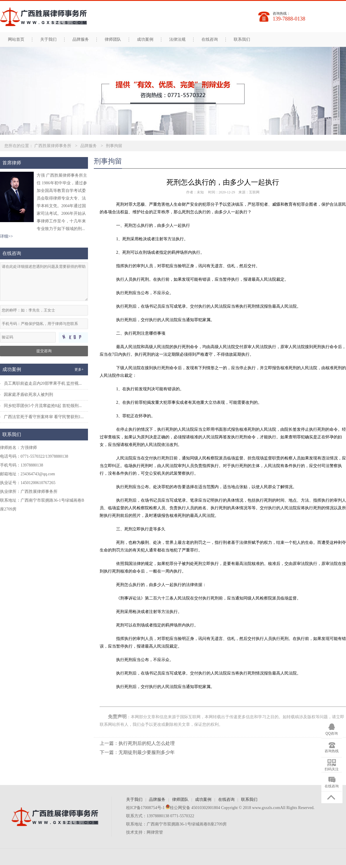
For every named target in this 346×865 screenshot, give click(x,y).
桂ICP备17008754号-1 (145, 808)
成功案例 (145, 40)
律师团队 (113, 40)
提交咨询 (44, 351)
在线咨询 (209, 40)
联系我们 (242, 40)
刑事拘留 (114, 146)
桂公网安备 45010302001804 (192, 808)
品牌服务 (80, 40)
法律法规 (177, 40)
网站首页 (16, 40)
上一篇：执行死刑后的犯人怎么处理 (137, 743)
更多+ (79, 369)
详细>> (6, 236)
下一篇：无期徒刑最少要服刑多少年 (137, 752)
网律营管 (155, 832)
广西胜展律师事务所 (52, 146)
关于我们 (48, 40)
